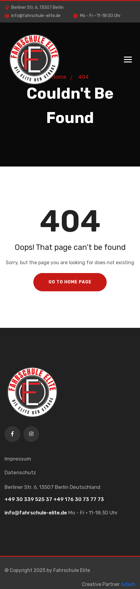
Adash (128, 584)
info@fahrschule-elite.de (33, 15)
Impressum (18, 459)
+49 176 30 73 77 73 (78, 499)
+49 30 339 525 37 (28, 499)
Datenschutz (20, 472)
